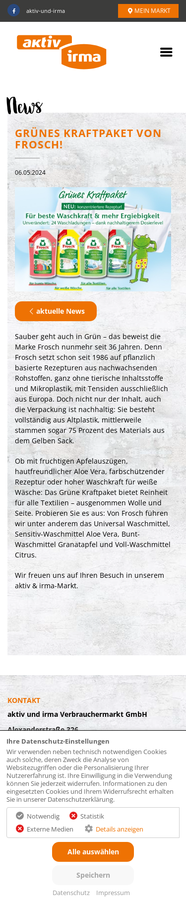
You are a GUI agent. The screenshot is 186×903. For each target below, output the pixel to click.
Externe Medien (50, 829)
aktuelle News (56, 311)
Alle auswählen (93, 851)
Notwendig (43, 816)
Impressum (113, 893)
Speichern (93, 875)
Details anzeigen (119, 829)
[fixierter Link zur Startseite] (61, 52)
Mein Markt (148, 10)
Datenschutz (71, 893)
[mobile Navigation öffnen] (166, 54)
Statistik (92, 816)
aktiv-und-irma (36, 10)
